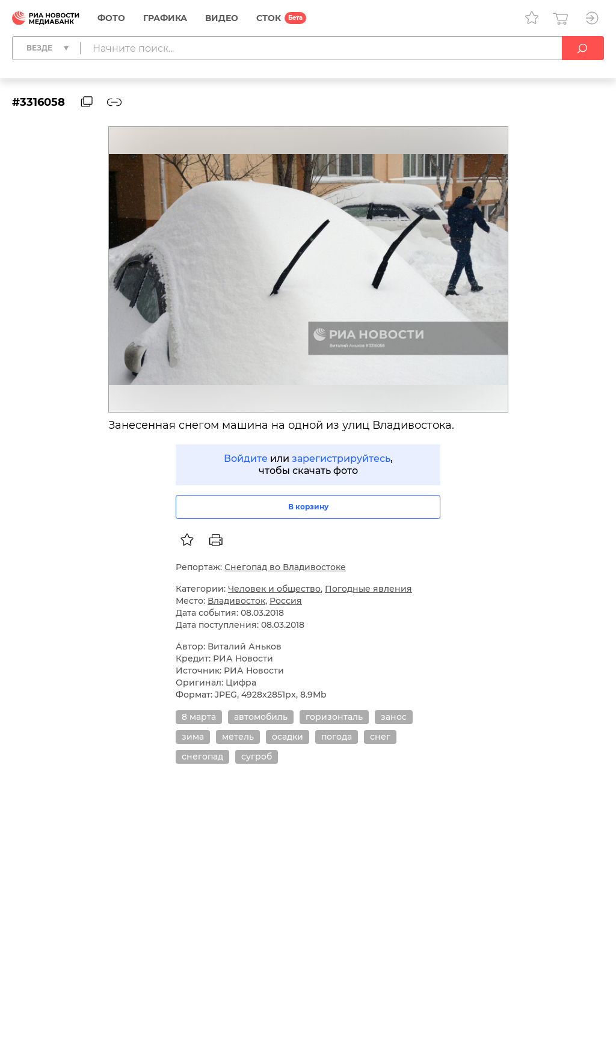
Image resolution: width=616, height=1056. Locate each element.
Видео (221, 18)
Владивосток (236, 600)
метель (238, 736)
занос (394, 716)
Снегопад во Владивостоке (285, 567)
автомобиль (261, 716)
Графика (165, 18)
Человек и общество (274, 588)
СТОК (268, 18)
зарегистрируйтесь (341, 458)
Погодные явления (368, 588)
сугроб (256, 756)
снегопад (202, 756)
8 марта (199, 716)
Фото (111, 18)
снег (380, 736)
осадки (287, 736)
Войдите (246, 458)
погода (336, 736)
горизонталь (334, 716)
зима (193, 736)
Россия (286, 600)
